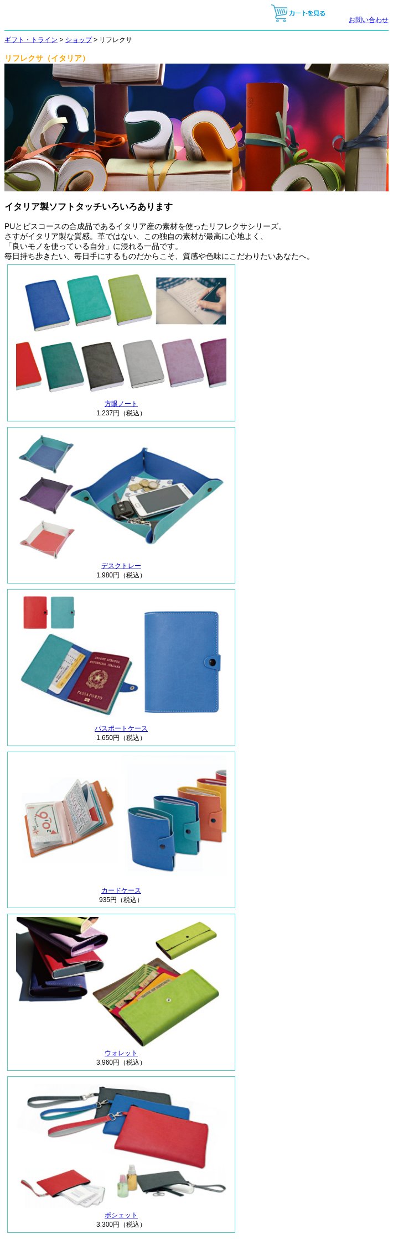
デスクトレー (121, 562)
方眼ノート (121, 400)
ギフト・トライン (31, 40)
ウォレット (121, 1050)
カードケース (121, 887)
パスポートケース (121, 725)
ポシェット (121, 1212)
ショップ (78, 40)
